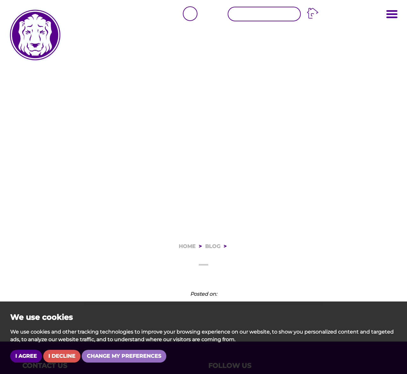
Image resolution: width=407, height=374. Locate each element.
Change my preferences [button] (124, 356)
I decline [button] (61, 356)
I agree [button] (26, 356)
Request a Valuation (265, 14)
